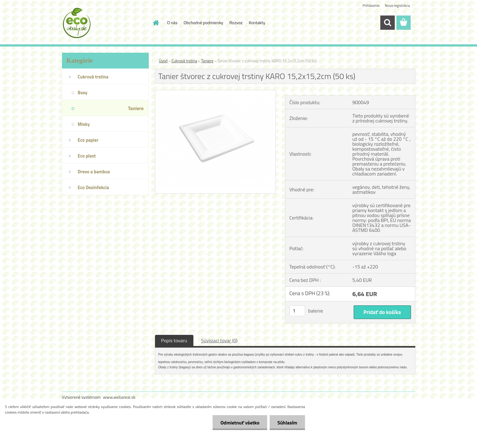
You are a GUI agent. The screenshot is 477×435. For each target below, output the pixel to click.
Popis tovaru (174, 340)
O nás (172, 22)
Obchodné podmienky (203, 22)
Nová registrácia (397, 5)
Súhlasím (287, 422)
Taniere (207, 61)
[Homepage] (155, 23)
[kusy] (297, 310)
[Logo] (104, 22)
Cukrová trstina (184, 61)
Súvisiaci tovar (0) (219, 340)
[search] (387, 23)
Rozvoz (236, 22)
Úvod (163, 61)
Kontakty (257, 22)
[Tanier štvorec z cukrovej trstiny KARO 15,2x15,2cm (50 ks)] (215, 92)
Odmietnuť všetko (239, 422)
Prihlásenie (371, 5)
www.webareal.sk (119, 397)
